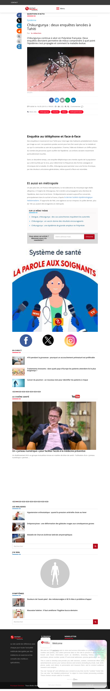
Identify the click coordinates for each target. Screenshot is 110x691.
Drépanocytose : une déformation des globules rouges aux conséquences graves (60, 523)
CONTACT (14, 2)
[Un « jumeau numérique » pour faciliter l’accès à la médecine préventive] (55, 426)
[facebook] (29, 340)
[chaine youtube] (85, 397)
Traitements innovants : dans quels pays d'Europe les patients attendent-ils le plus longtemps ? (61, 369)
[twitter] (51, 340)
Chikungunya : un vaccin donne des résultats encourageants (57, 221)
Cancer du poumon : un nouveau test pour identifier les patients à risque (57, 380)
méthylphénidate (76, 112)
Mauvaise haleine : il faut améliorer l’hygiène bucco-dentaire (52, 610)
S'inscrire (89, 236)
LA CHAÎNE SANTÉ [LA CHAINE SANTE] (20, 396)
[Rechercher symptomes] (95, 621)
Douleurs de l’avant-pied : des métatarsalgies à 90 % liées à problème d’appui (59, 598)
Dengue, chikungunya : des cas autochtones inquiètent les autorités (60, 216)
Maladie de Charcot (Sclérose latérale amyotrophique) (49, 534)
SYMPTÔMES (18, 593)
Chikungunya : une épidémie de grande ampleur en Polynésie (58, 225)
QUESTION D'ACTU (35, 14)
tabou (64, 112)
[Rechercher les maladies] (95, 545)
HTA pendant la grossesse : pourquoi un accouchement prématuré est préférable (61, 357)
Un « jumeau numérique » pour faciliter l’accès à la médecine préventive (48, 450)
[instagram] (73, 340)
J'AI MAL (16, 552)
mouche (55, 112)
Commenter (77, 106)
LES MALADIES (18, 506)
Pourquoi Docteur (17, 685)
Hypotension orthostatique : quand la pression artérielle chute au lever (57, 512)
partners (55, 650)
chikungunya (44, 112)
